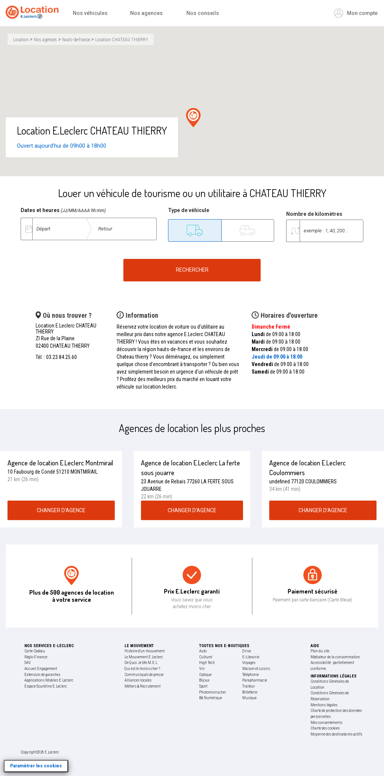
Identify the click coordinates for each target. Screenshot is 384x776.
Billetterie (249, 692)
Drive (246, 651)
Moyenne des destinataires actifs (336, 734)
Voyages (248, 662)
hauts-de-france (76, 39)
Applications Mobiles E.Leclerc (49, 680)
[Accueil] (34, 13)
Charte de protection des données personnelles (336, 713)
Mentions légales (324, 705)
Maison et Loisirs (256, 668)
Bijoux (204, 680)
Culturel (205, 657)
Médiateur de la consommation (335, 657)
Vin (202, 668)
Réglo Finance (35, 657)
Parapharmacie (254, 680)
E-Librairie (250, 657)
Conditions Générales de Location (329, 684)
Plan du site (319, 651)
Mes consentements (326, 722)
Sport (203, 686)
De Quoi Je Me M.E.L (141, 662)
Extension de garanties (42, 674)
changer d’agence (61, 510)
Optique (205, 674)
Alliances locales (138, 680)
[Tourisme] (247, 230)
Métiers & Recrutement (142, 686)
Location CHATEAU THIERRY (121, 39)
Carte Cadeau (34, 651)
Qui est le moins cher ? (142, 668)
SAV (27, 662)
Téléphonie (250, 674)
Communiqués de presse (144, 674)
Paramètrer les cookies (36, 766)
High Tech (207, 662)
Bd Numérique (210, 697)
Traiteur (248, 686)
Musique (249, 697)
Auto (203, 651)
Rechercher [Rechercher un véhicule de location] (192, 270)
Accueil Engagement (40, 668)
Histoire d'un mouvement (144, 651)
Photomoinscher (212, 692)
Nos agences (45, 39)
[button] (193, 117)
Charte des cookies (325, 728)
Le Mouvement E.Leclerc (143, 657)
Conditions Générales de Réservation (329, 696)
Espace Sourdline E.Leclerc (45, 686)
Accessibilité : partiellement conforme (332, 665)
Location (20, 39)
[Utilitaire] (194, 230)
